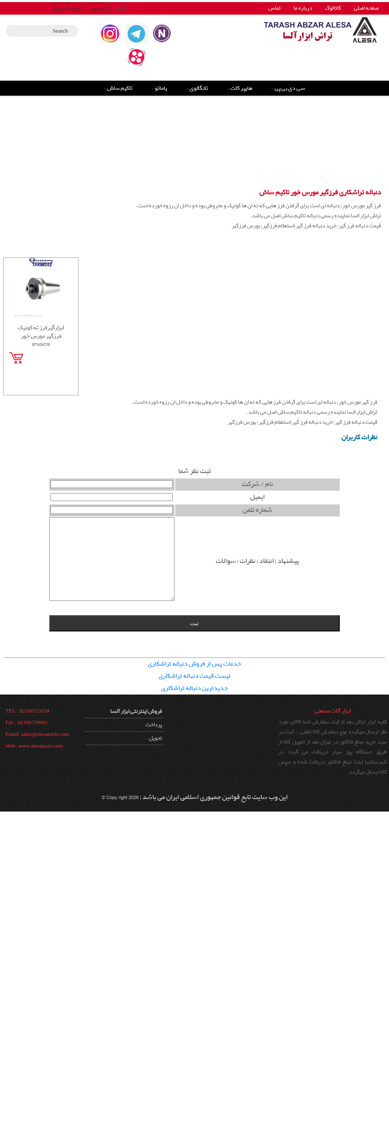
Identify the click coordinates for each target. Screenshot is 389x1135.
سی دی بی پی (290, 88)
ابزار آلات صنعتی (332, 711)
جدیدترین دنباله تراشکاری (194, 688)
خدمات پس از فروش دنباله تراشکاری (194, 664)
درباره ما (302, 8)
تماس (274, 8)
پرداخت (154, 725)
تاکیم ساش (119, 88)
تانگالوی (198, 88)
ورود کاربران (65, 8)
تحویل (155, 738)
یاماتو (161, 88)
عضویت (96, 8)
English (120, 8)
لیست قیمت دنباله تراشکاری (194, 676)
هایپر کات (241, 88)
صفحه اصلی (366, 8)
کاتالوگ (333, 8)
